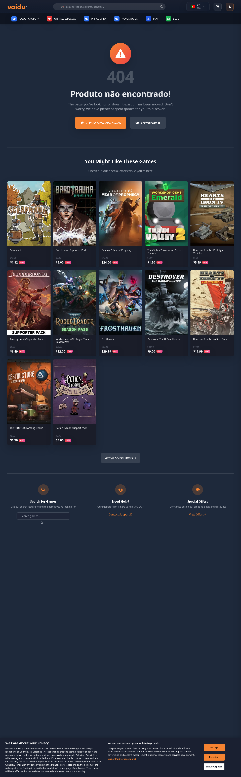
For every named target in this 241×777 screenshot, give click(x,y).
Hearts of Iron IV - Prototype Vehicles (208, 251)
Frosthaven (108, 339)
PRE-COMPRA (95, 18)
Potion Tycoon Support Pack (71, 427)
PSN (152, 18)
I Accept (214, 749)
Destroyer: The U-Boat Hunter (163, 339)
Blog (172, 18)
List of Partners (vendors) (122, 761)
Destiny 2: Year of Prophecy (117, 250)
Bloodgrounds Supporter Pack (26, 339)
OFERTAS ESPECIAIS (61, 18)
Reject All (214, 759)
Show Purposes (214, 769)
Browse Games (148, 123)
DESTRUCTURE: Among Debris (26, 427)
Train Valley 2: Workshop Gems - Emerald (165, 251)
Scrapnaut (15, 250)
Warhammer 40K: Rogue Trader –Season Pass (74, 340)
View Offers (197, 514)
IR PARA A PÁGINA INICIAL (101, 123)
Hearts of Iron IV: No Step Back (210, 339)
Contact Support (120, 514)
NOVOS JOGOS (126, 18)
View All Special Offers (121, 458)
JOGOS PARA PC (25, 18)
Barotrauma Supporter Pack (71, 250)
